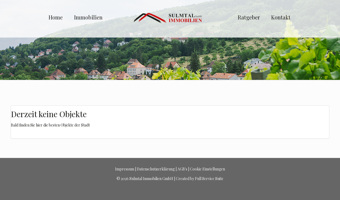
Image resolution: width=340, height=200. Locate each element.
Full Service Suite (209, 178)
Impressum (124, 169)
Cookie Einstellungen (207, 169)
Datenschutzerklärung (156, 169)
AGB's (182, 169)
